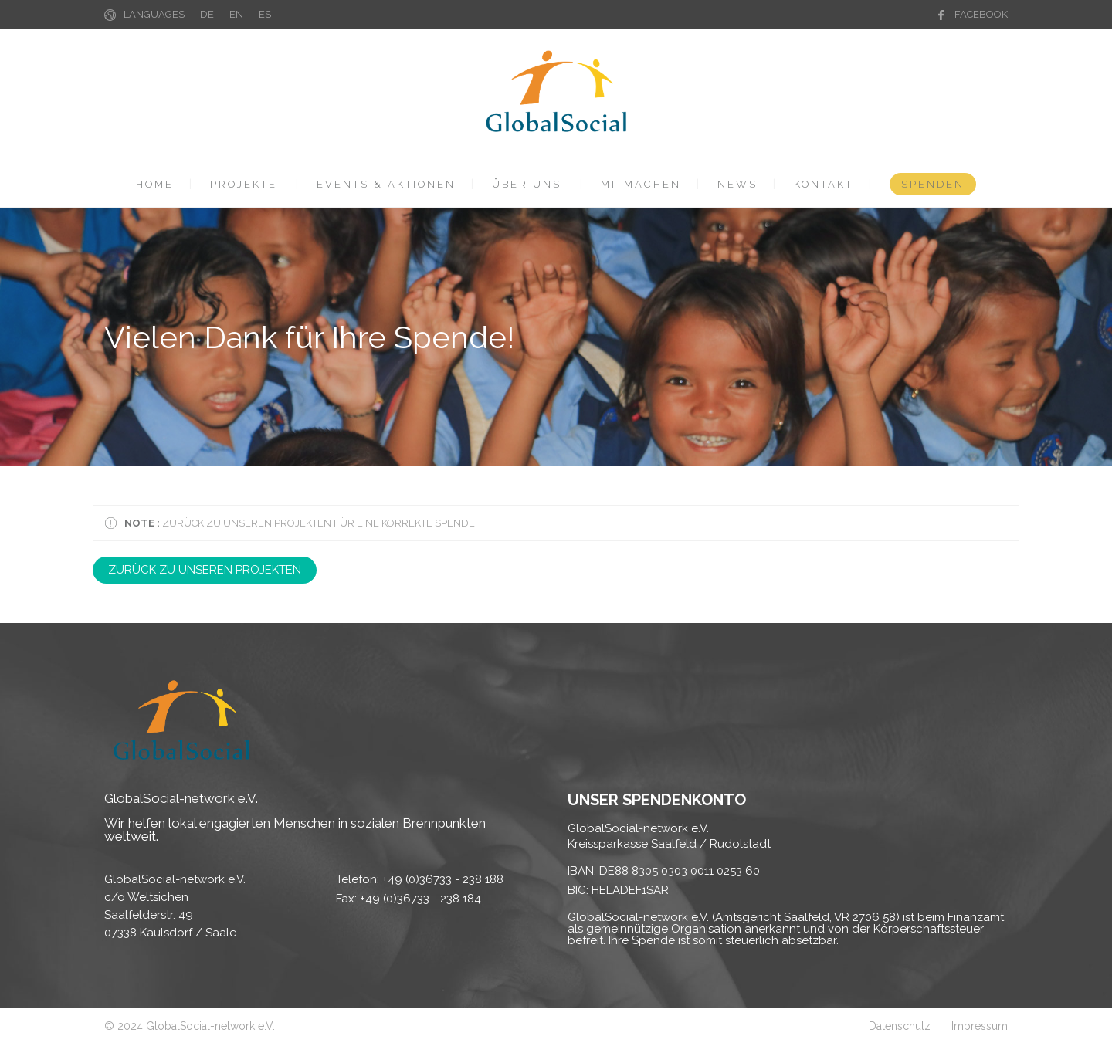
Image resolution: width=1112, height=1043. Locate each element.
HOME (155, 184)
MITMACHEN (641, 184)
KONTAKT (823, 184)
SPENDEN (933, 184)
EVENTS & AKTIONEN (386, 184)
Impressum (979, 1026)
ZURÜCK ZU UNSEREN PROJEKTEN (204, 570)
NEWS (737, 184)
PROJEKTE (243, 184)
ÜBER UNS (526, 184)
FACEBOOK (981, 14)
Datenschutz (900, 1026)
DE (207, 14)
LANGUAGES (154, 14)
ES (265, 14)
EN (236, 14)
